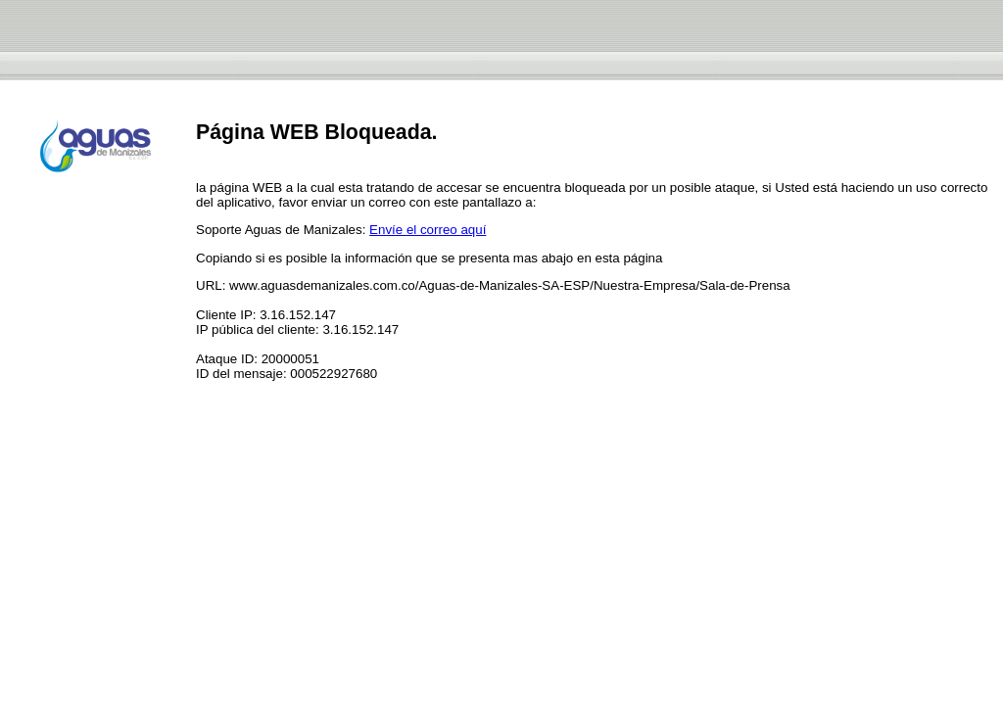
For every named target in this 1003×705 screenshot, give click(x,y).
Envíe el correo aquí (427, 229)
